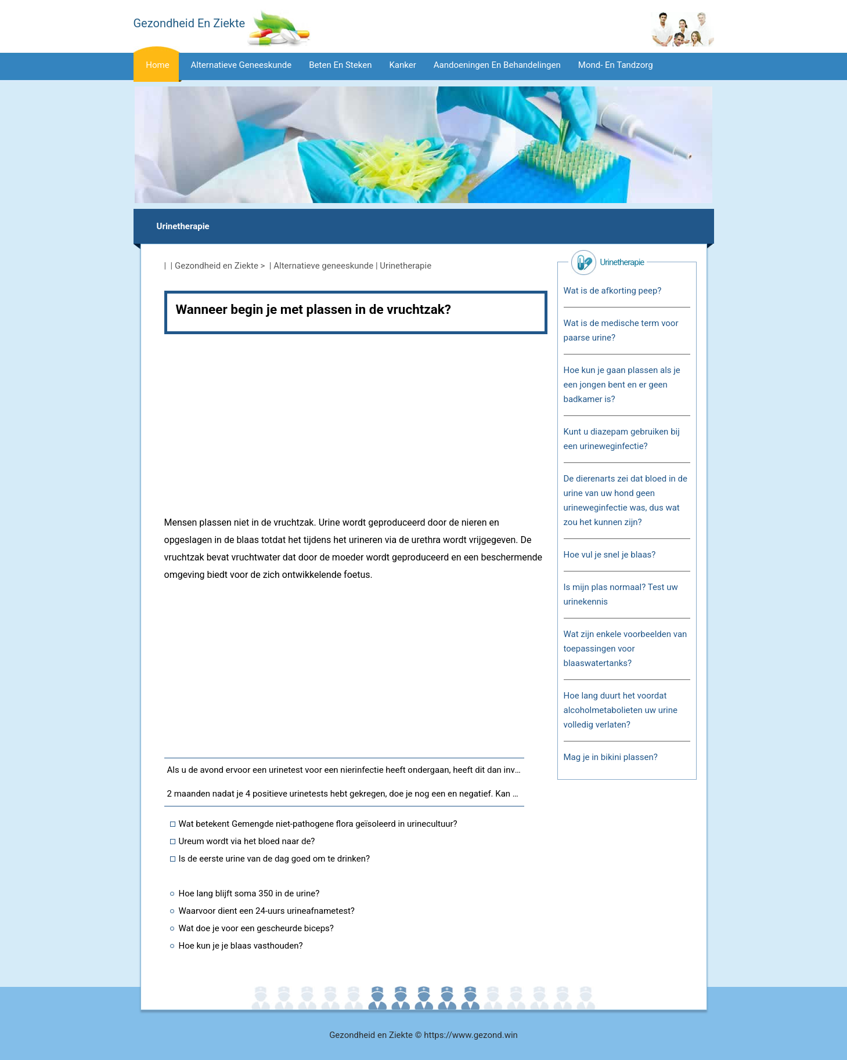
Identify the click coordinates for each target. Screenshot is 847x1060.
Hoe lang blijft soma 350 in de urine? (249, 893)
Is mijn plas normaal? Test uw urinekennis (621, 594)
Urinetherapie (183, 226)
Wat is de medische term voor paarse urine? (621, 330)
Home (157, 65)
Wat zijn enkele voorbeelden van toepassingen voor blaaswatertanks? (625, 648)
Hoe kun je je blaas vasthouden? (241, 945)
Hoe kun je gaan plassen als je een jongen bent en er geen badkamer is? (622, 384)
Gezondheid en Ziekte (216, 266)
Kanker (402, 65)
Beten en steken (340, 65)
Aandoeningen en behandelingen (497, 65)
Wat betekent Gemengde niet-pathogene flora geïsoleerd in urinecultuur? (318, 824)
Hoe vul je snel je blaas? (610, 554)
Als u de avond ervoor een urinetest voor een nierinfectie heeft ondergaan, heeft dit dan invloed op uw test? (345, 770)
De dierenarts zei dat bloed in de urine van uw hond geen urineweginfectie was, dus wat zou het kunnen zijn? (625, 500)
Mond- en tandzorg (615, 65)
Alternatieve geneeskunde (241, 65)
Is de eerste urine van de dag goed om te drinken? (274, 858)
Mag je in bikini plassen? (611, 757)
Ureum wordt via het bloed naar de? (247, 841)
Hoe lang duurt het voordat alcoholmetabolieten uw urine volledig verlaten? (620, 710)
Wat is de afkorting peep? (613, 290)
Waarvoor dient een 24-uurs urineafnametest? (267, 911)
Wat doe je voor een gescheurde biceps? (256, 928)
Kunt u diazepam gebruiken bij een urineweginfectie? (622, 438)
